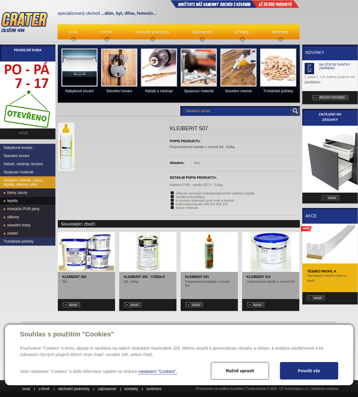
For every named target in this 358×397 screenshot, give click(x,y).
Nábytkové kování (18, 148)
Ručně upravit (240, 370)
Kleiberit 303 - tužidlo (144, 277)
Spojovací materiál (18, 172)
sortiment (280, 32)
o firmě (106, 32)
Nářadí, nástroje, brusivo (23, 164)
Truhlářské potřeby (19, 241)
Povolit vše (309, 370)
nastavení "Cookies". (157, 371)
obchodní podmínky (152, 32)
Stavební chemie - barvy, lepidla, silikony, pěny (23, 182)
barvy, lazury (17, 193)
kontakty (242, 32)
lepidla (12, 201)
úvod (73, 32)
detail (73, 305)
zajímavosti (202, 32)
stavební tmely (18, 225)
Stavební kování (17, 156)
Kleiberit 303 (74, 277)
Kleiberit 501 (197, 277)
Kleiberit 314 (258, 277)
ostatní (12, 233)
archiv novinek (332, 97)
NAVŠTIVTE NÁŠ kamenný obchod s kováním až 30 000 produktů (235, 4)
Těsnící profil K (322, 271)
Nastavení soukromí (325, 388)
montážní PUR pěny (23, 209)
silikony (13, 217)
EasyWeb (237, 388)
